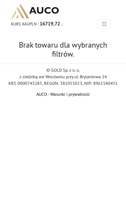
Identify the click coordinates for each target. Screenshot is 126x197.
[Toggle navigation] (104, 24)
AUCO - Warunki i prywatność (63, 94)
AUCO (35, 11)
